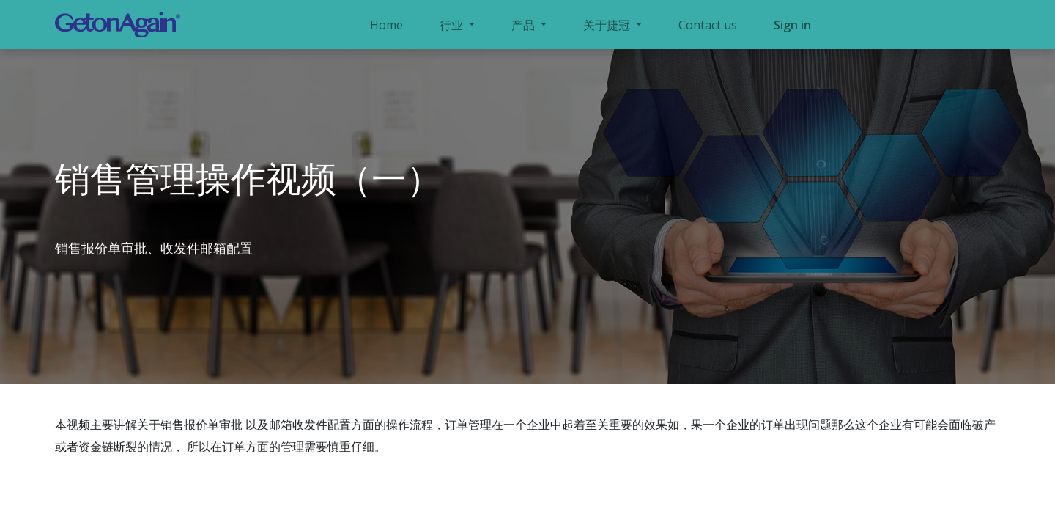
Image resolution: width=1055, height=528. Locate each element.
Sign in (792, 25)
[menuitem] (386, 25)
